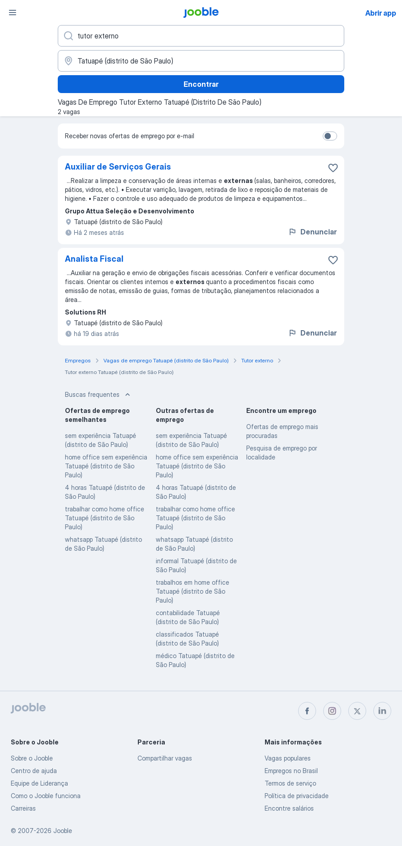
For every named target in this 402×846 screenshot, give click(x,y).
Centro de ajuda (34, 770)
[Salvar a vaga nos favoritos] (333, 167)
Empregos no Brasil (291, 770)
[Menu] (12, 12)
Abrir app (380, 13)
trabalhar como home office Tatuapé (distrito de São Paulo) (104, 518)
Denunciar (312, 231)
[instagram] (332, 711)
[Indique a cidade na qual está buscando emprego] (201, 61)
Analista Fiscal (94, 259)
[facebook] (307, 711)
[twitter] (357, 711)
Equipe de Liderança (39, 783)
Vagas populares (288, 758)
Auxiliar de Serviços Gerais (118, 166)
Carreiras (23, 808)
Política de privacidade (297, 795)
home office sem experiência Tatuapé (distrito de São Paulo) (106, 466)
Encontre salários (289, 808)
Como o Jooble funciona (46, 795)
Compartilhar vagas (164, 758)
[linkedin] (382, 711)
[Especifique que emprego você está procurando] (201, 36)
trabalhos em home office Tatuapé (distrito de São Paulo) (192, 591)
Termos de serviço (290, 783)
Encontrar (201, 84)
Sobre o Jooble (32, 758)
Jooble (62, 830)
